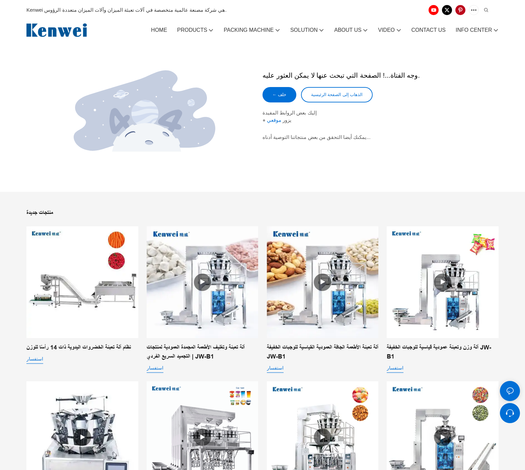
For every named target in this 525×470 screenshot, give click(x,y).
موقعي (274, 121)
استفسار (34, 359)
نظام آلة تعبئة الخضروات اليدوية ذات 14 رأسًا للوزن (78, 347)
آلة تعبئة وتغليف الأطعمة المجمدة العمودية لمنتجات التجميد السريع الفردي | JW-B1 (196, 352)
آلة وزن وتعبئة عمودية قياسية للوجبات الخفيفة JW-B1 (439, 352)
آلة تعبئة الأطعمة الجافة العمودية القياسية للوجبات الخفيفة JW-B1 (322, 352)
